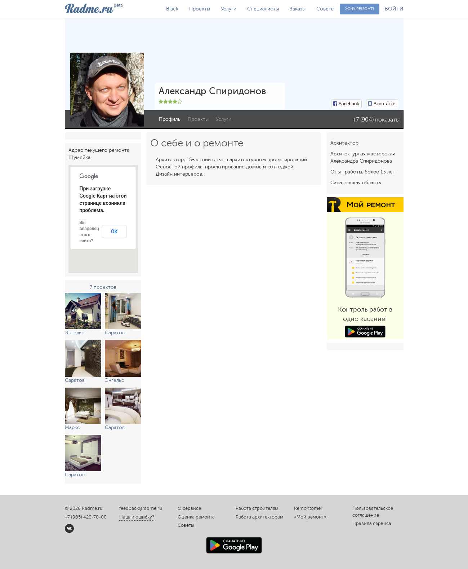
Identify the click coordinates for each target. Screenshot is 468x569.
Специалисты (263, 9)
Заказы (298, 9)
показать (386, 119)
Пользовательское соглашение (372, 512)
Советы (325, 9)
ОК (114, 231)
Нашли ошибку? (136, 517)
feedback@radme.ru (140, 508)
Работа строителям (257, 508)
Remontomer (308, 508)
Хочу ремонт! (359, 8)
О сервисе (189, 508)
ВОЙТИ (394, 9)
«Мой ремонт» (310, 517)
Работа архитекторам (259, 517)
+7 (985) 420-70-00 (86, 517)
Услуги (228, 9)
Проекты (199, 9)
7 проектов (103, 287)
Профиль (169, 119)
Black (172, 9)
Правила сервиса (371, 523)
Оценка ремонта (196, 517)
